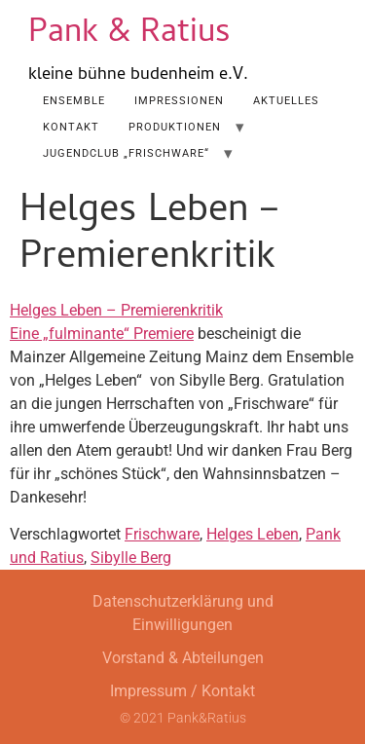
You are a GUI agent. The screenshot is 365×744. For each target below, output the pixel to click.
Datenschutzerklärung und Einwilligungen (183, 613)
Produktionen (174, 127)
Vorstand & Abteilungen (183, 658)
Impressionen (179, 100)
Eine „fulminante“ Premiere (102, 333)
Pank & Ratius (129, 34)
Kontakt (71, 127)
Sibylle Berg (131, 557)
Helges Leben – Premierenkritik (116, 310)
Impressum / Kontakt (182, 691)
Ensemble (74, 100)
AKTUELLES (286, 100)
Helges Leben (252, 534)
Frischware (162, 534)
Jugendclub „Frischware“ (126, 153)
